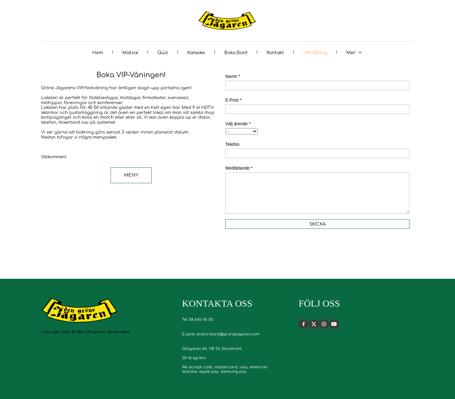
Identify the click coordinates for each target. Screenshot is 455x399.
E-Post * (233, 100)
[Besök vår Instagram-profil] (324, 324)
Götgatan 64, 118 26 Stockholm (212, 348)
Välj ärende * (238, 123)
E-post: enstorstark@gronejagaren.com (220, 334)
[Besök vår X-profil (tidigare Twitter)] (314, 324)
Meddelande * (238, 168)
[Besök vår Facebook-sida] (304, 324)
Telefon (232, 144)
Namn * (232, 76)
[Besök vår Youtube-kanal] (334, 324)
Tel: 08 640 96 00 (197, 319)
